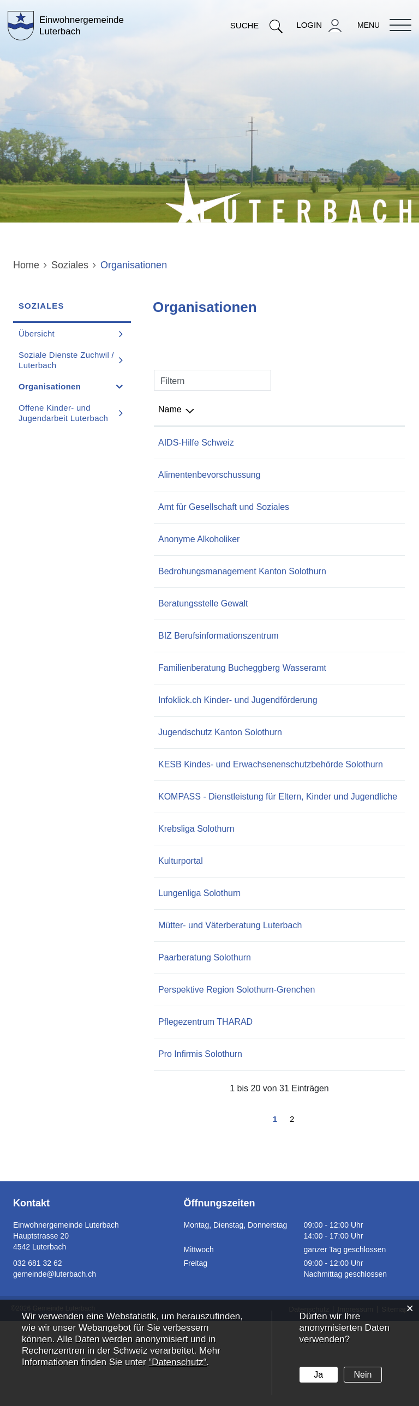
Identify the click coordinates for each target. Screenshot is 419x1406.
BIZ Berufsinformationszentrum (218, 649)
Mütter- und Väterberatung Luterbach (230, 996)
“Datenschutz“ (177, 1362)
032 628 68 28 (350, 964)
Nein (363, 1374)
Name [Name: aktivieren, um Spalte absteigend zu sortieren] (170, 409)
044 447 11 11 (350, 442)
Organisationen (75, 386)
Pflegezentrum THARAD (205, 1106)
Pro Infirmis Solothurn (200, 1139)
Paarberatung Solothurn (204, 1028)
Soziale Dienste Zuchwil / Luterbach (66, 360)
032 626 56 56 (350, 1060)
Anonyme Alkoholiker (199, 539)
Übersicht (37, 333)
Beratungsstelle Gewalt (203, 617)
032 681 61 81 (350, 1106)
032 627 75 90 (350, 807)
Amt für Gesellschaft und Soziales (223, 507)
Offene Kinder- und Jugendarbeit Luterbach (63, 413)
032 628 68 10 (350, 899)
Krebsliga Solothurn (196, 899)
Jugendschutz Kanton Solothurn (220, 774)
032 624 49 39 (350, 853)
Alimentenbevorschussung (209, 474)
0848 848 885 (349, 539)
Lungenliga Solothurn (199, 964)
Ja (318, 1374)
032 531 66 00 (350, 996)
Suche (256, 25)
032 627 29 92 (350, 617)
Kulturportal (180, 931)
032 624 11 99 (350, 1028)
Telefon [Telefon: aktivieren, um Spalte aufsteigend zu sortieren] (336, 409)
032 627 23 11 (350, 507)
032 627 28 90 (350, 649)
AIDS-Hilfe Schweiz (196, 442)
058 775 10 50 (350, 1139)
